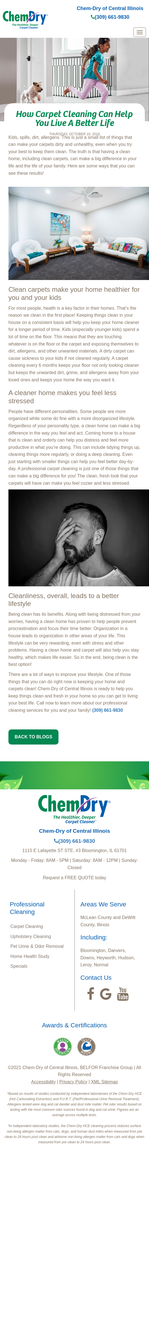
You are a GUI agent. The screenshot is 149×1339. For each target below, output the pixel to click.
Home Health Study (29, 956)
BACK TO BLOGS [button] (33, 736)
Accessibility (43, 1081)
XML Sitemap (104, 1081)
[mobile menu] (140, 32)
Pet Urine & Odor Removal (37, 946)
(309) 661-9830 (110, 17)
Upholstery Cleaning (30, 936)
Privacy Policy (73, 1081)
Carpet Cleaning (26, 926)
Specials (18, 966)
